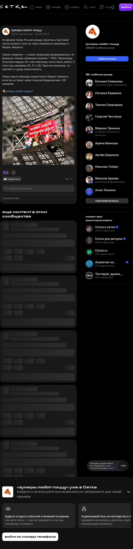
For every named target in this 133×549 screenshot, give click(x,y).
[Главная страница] (14, 7)
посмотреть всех (107, 200)
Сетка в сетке (105, 227)
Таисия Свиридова (109, 105)
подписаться (107, 58)
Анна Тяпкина (105, 190)
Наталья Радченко (108, 93)
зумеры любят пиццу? (19, 91)
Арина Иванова (106, 143)
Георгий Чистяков (108, 116)
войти (126, 7)
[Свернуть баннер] (128, 492)
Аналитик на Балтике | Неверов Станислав (108, 262)
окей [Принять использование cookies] (123, 465)
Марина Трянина (107, 128)
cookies (111, 468)
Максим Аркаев (106, 178)
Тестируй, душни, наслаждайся (108, 274)
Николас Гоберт (106, 166)
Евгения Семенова (109, 81)
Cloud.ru (101, 250)
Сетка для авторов (108, 239)
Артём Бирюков (107, 155)
